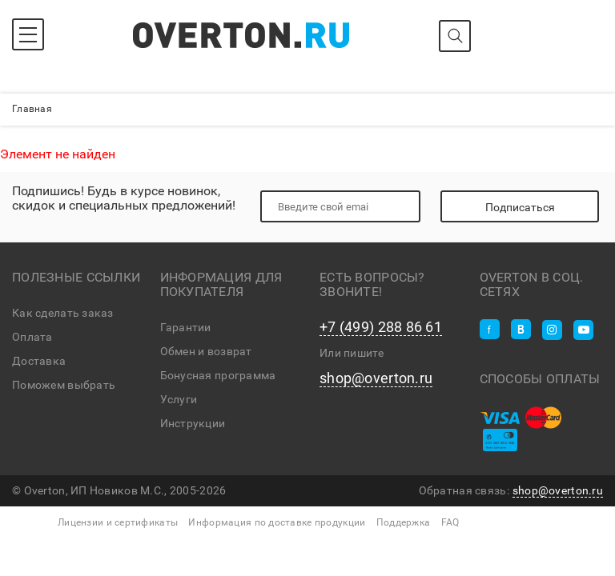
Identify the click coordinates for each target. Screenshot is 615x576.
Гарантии (185, 327)
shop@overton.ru (376, 378)
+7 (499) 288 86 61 (381, 327)
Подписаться (520, 207)
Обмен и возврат (206, 351)
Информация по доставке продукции (276, 522)
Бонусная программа (218, 375)
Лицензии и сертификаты (118, 522)
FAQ (450, 522)
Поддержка (403, 522)
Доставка (39, 360)
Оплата (32, 336)
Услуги (179, 399)
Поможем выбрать (63, 384)
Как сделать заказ (63, 312)
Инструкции (193, 423)
